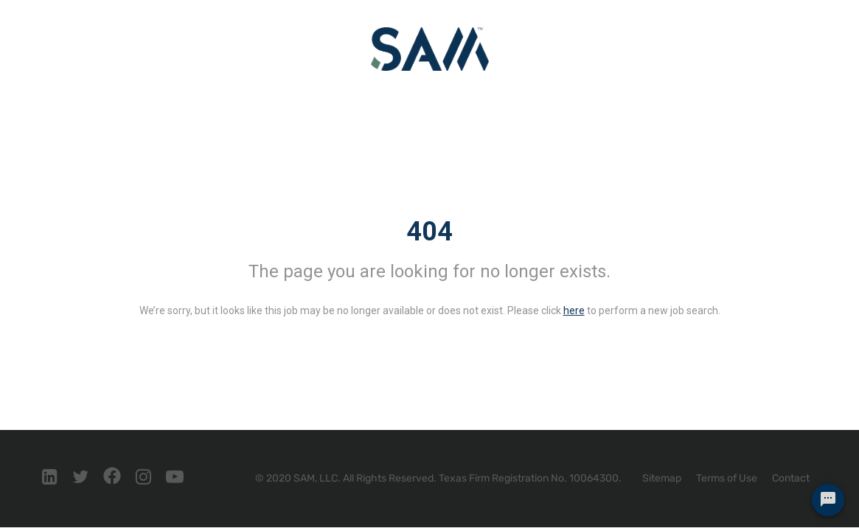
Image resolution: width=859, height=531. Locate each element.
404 (429, 231)
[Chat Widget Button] (828, 500)
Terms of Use (726, 478)
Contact (791, 478)
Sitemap (661, 478)
